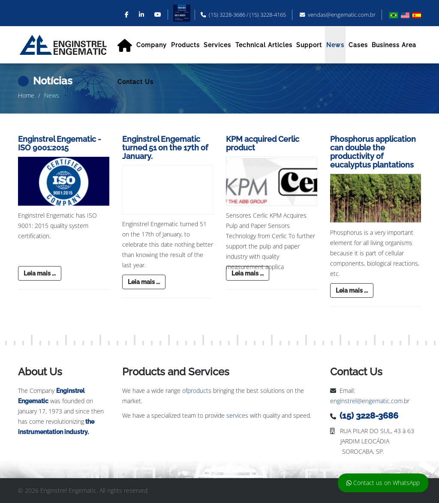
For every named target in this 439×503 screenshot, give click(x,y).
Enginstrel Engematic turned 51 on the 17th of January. (165, 148)
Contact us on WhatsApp (383, 483)
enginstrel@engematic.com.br (369, 401)
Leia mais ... (40, 273)
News (335, 45)
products (199, 390)
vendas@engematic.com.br (342, 14)
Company (151, 45)
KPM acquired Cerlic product (262, 143)
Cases (358, 45)
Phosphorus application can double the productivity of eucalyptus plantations (373, 152)
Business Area (394, 45)
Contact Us (135, 81)
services (237, 415)
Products (185, 45)
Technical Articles (263, 45)
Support (309, 45)
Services (217, 45)
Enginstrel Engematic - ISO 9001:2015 (59, 143)
